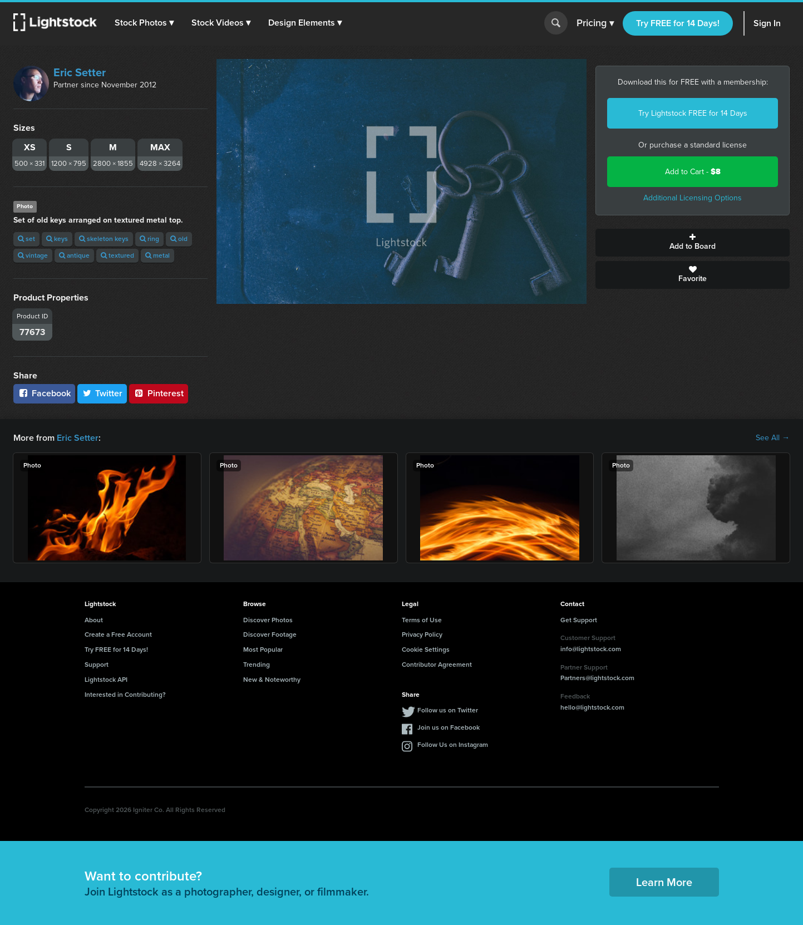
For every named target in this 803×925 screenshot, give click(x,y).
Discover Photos (268, 620)
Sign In (767, 23)
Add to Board (692, 242)
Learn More (664, 882)
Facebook (44, 393)
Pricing (595, 23)
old (179, 239)
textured (117, 255)
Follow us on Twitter (447, 710)
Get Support (578, 620)
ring (149, 239)
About (94, 620)
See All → (773, 438)
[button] (144, 22)
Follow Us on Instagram (452, 745)
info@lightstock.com (590, 649)
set (26, 239)
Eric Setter (79, 72)
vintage (33, 255)
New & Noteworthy (271, 680)
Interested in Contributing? (125, 695)
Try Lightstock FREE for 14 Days (692, 113)
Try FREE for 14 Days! (678, 23)
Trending (256, 665)
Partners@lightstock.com (597, 678)
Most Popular (263, 649)
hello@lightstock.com (592, 707)
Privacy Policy (422, 634)
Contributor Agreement (437, 665)
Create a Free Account (118, 634)
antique (74, 255)
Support (97, 665)
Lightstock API (106, 680)
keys (57, 239)
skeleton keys (104, 239)
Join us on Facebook (448, 727)
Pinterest (159, 393)
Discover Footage (270, 634)
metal (157, 255)
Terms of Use (422, 620)
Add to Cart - (693, 172)
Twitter (102, 393)
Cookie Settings (426, 649)
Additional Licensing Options (692, 198)
